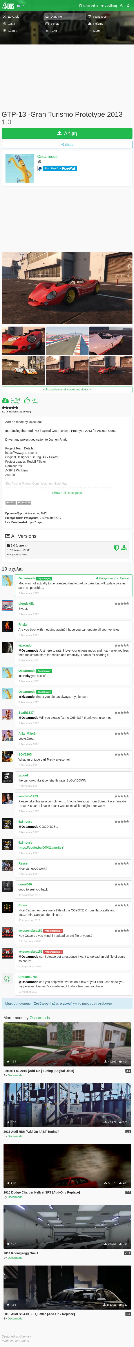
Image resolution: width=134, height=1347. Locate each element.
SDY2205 (25, 754)
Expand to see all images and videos (67, 389)
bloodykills (26, 603)
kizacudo (25, 645)
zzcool (23, 775)
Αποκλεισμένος (53, 930)
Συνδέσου (41, 1003)
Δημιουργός (44, 578)
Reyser (23, 863)
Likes (35, 402)
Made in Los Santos (15, 1341)
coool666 (25, 884)
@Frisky (24, 676)
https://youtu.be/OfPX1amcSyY (40, 847)
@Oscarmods (28, 650)
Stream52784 (27, 977)
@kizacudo (26, 696)
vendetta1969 (28, 796)
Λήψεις (15, 402)
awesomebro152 (30, 930)
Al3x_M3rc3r (27, 733)
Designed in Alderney (16, 1336)
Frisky (22, 624)
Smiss (22, 905)
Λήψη (67, 133)
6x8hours (25, 821)
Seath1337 (26, 712)
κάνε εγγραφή (62, 1003)
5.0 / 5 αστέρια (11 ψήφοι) (16, 411)
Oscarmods (47, 157)
